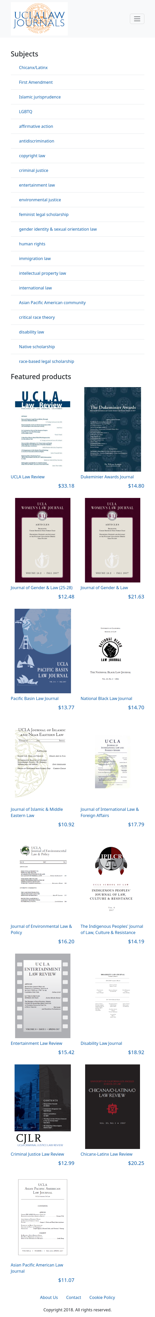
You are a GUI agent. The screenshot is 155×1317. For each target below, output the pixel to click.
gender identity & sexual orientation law (58, 229)
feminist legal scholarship (44, 214)
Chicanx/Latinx (33, 67)
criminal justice (33, 170)
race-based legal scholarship (46, 361)
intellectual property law (42, 273)
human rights (32, 244)
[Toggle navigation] (137, 19)
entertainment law (37, 185)
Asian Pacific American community (52, 302)
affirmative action (36, 126)
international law (35, 288)
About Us (49, 1297)
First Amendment (36, 82)
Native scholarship (37, 346)
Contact (73, 1297)
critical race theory (37, 317)
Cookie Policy (102, 1297)
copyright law (32, 156)
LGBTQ (25, 111)
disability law (31, 332)
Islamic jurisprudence (40, 97)
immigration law (35, 258)
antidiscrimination (36, 141)
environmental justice (40, 200)
